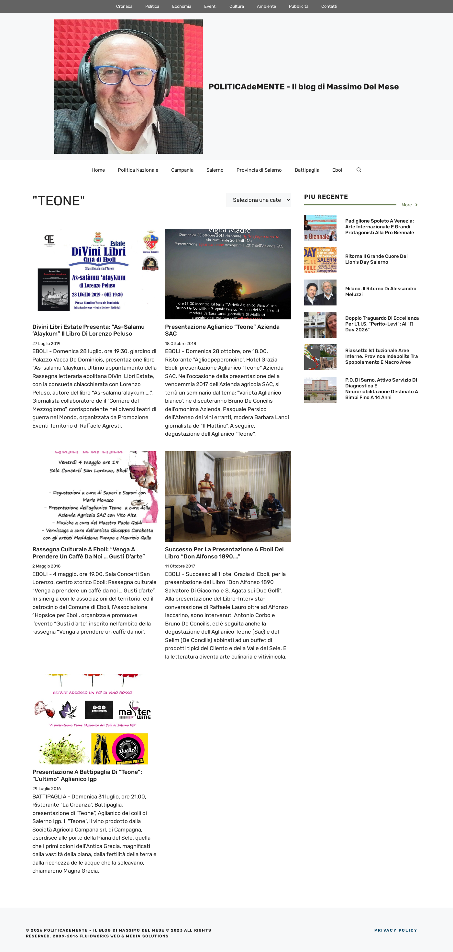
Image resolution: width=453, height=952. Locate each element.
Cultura (236, 6)
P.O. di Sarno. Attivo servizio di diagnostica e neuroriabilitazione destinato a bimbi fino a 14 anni (381, 388)
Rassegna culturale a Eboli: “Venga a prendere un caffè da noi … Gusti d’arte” (88, 553)
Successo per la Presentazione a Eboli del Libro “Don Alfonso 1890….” (224, 553)
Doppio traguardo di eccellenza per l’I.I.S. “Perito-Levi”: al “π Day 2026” (382, 324)
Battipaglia (307, 170)
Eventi (210, 6)
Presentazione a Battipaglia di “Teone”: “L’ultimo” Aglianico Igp (87, 775)
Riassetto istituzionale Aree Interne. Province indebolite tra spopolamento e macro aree (381, 356)
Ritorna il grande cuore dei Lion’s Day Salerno (376, 259)
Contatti (329, 6)
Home (98, 170)
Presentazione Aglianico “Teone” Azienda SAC (222, 330)
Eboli (338, 170)
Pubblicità (298, 6)
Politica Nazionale (138, 170)
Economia (181, 6)
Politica (152, 6)
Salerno (215, 170)
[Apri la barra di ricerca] (359, 170)
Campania (182, 170)
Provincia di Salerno (259, 170)
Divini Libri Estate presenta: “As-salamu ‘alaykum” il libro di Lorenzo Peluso (88, 330)
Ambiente (266, 6)
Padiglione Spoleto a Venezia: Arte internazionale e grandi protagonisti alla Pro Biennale (379, 226)
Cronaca (124, 6)
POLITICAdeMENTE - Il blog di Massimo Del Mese (303, 86)
